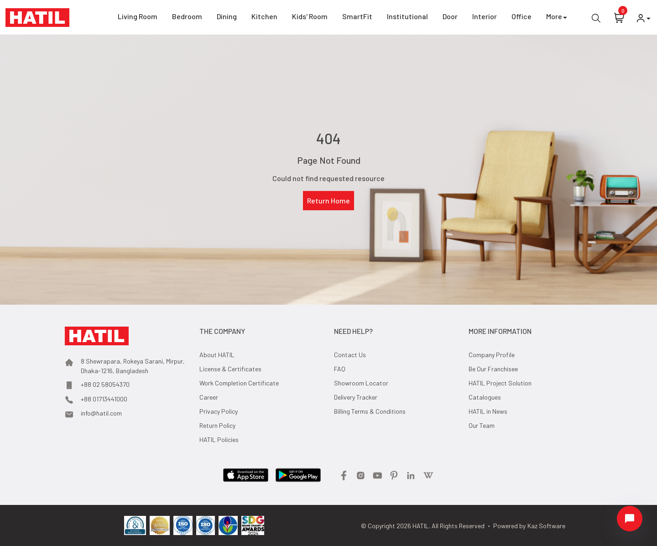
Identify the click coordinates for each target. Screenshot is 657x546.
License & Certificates (230, 369)
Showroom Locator (361, 383)
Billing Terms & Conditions (370, 411)
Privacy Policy (218, 411)
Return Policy (217, 425)
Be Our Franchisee (493, 369)
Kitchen (264, 18)
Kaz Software (546, 526)
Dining (227, 18)
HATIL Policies (219, 439)
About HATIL (217, 355)
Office (521, 18)
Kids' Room (310, 18)
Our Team (482, 425)
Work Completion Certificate (239, 383)
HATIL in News (488, 411)
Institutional (407, 18)
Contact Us (350, 355)
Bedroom (187, 18)
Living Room (137, 18)
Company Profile (492, 355)
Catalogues (485, 397)
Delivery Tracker (355, 397)
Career (208, 397)
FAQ (339, 369)
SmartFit (357, 18)
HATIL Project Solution (500, 383)
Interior (484, 18)
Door (450, 18)
